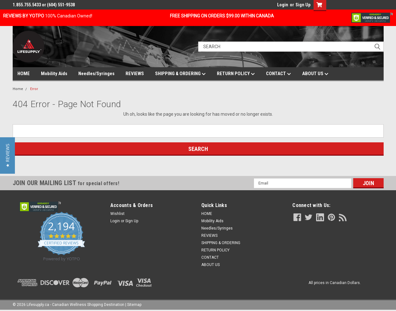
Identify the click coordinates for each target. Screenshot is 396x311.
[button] (7, 155)
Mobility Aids (54, 73)
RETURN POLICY (236, 74)
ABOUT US (315, 74)
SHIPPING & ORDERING (180, 74)
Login (282, 4)
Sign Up (302, 4)
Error (34, 89)
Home (18, 89)
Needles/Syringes (96, 73)
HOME (23, 73)
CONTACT (278, 74)
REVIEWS (135, 73)
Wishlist (117, 213)
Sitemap (134, 304)
